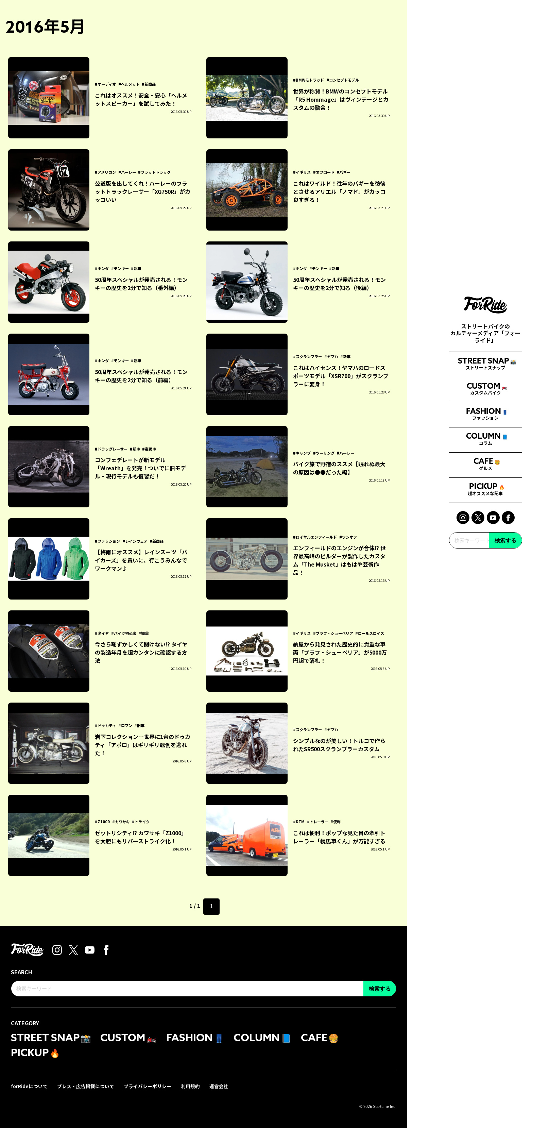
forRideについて (29, 1087)
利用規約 (191, 1087)
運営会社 (219, 1087)
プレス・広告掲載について (86, 1087)
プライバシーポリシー (148, 1087)
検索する (505, 681)
